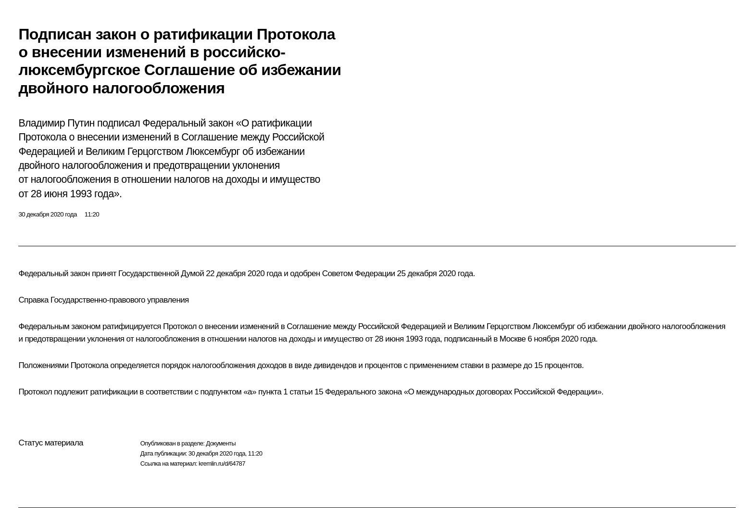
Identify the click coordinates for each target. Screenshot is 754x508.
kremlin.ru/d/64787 (222, 463)
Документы (221, 443)
